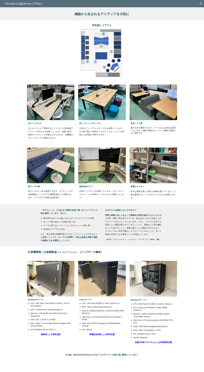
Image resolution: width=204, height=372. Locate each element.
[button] (201, 4)
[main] (102, 13)
